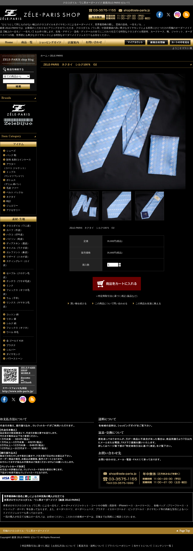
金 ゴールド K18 (14, 341)
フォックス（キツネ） (18, 328)
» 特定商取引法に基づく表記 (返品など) (116, 296)
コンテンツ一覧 (163, 546)
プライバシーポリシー (118, 546)
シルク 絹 (11, 323)
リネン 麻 (11, 319)
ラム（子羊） (13, 298)
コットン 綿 (12, 314)
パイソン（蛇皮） (15, 239)
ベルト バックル (14, 192)
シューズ (11, 151)
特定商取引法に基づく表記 (36, 546)
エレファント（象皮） (18, 252)
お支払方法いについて (64, 546)
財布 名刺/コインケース (18, 160)
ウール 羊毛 (12, 332)
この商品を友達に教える (148, 303)
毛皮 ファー (12, 188)
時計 (8, 201)
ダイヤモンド (13, 354)
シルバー (11, 350)
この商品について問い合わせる (111, 303)
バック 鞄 (11, 155)
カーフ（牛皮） (14, 230)
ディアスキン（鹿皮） (18, 243)
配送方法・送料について (91, 546)
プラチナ (11, 345)
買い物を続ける (78, 303)
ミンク (9, 285)
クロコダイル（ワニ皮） (19, 226)
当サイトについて (143, 546)
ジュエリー (12, 206)
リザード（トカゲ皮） (18, 257)
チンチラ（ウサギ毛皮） (19, 281)
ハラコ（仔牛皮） (15, 234)
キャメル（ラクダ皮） (18, 248)
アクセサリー (13, 210)
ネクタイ (11, 197)
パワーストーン (14, 358)
